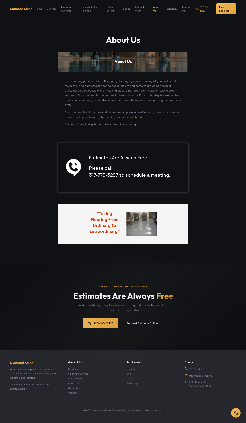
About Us (156, 8)
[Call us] (236, 413)
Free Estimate (224, 8)
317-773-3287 (202, 8)
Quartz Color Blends (90, 8)
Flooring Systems (66, 8)
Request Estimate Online (142, 326)
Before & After (140, 8)
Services (51, 8)
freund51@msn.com (198, 375)
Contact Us (186, 8)
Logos (126, 8)
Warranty (172, 8)
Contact (72, 392)
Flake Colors (110, 8)
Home (39, 8)
